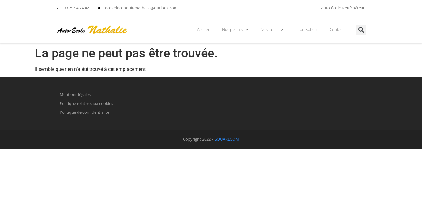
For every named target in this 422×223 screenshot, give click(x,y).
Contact (337, 29)
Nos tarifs (271, 29)
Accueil (203, 29)
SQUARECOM (227, 139)
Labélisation (306, 29)
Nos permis (235, 29)
